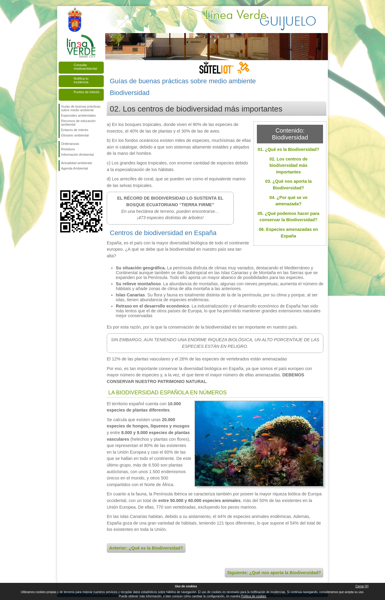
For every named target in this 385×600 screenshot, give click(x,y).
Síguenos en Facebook (62, 180)
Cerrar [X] (362, 586)
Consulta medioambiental (85, 66)
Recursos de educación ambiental (78, 122)
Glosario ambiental (75, 135)
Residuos (68, 149)
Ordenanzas (70, 143)
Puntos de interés (87, 92)
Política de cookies (253, 596)
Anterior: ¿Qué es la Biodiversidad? (146, 548)
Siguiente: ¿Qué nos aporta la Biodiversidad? (274, 572)
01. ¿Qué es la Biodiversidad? (288, 149)
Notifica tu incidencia (81, 80)
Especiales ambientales (78, 115)
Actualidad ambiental (76, 163)
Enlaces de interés (74, 130)
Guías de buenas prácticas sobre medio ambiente (80, 108)
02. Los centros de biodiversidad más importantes (288, 165)
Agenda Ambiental (74, 168)
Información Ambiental (77, 154)
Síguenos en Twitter (72, 180)
